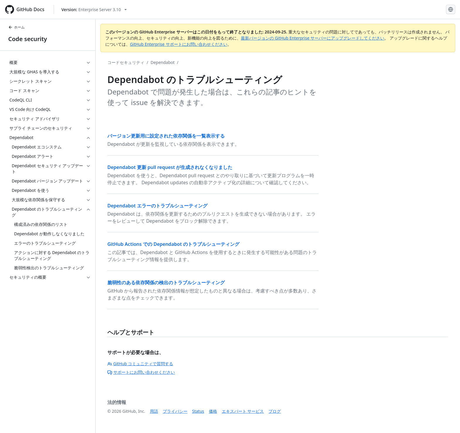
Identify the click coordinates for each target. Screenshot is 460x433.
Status (198, 411)
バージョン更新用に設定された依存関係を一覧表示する (166, 136)
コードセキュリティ (125, 62)
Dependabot (162, 62)
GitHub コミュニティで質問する (140, 363)
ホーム (16, 27)
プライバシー (175, 411)
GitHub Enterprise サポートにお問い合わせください (178, 44)
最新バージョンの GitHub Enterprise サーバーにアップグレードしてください (312, 38)
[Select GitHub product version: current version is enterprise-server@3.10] (94, 9)
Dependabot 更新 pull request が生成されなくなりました (169, 167)
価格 (213, 411)
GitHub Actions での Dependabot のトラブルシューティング (173, 244)
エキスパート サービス (243, 411)
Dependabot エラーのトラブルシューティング (157, 205)
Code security (27, 39)
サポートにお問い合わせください (141, 372)
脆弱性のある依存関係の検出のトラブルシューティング (166, 282)
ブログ (274, 411)
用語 (154, 411)
